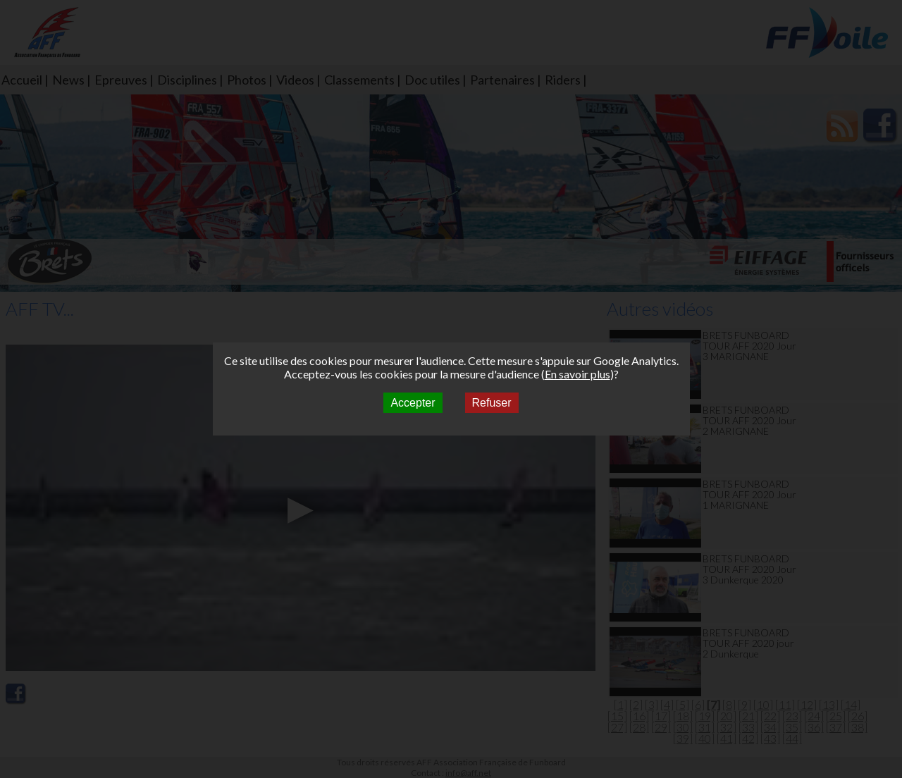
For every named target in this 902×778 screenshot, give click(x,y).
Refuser (492, 403)
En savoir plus (577, 374)
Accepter (412, 403)
